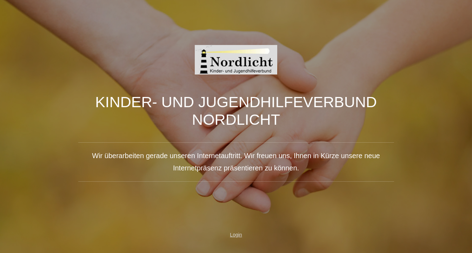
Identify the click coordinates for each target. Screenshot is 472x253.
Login (236, 235)
